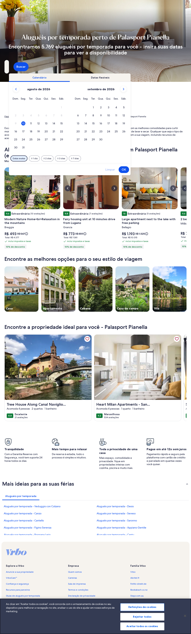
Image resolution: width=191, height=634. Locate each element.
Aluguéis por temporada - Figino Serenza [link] (27, 527)
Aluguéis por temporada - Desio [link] (115, 506)
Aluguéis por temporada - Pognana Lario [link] (27, 534)
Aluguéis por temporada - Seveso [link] (116, 513)
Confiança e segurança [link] (17, 583)
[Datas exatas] (70, 158)
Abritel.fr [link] (134, 577)
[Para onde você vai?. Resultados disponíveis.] (33, 66)
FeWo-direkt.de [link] (138, 583)
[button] (113, 107)
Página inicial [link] (11, 116)
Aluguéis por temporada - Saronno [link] (117, 520)
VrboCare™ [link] (11, 577)
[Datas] (87, 66)
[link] (87, 339)
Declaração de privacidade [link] (81, 595)
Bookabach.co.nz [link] (138, 589)
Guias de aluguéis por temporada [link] (23, 595)
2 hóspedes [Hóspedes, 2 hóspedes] (131, 68)
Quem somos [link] (75, 571)
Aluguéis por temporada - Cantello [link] (24, 520)
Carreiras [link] (72, 577)
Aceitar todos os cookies (142, 627)
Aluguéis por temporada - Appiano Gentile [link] (121, 527)
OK (175, 169)
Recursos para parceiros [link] (18, 589)
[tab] (91, 77)
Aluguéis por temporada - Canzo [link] (22, 513)
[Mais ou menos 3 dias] (113, 158)
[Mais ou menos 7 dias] (127, 158)
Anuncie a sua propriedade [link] (20, 571)
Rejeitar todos (142, 617)
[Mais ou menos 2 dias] (99, 158)
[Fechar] (185, 617)
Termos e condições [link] (78, 589)
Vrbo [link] (132, 571)
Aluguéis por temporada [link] (33, 116)
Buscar (176, 66)
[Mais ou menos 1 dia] (86, 158)
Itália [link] (51, 116)
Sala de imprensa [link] (77, 583)
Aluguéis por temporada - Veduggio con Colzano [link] (32, 506)
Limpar (162, 169)
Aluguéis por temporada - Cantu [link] (115, 534)
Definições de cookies (142, 608)
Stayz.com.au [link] (137, 595)
